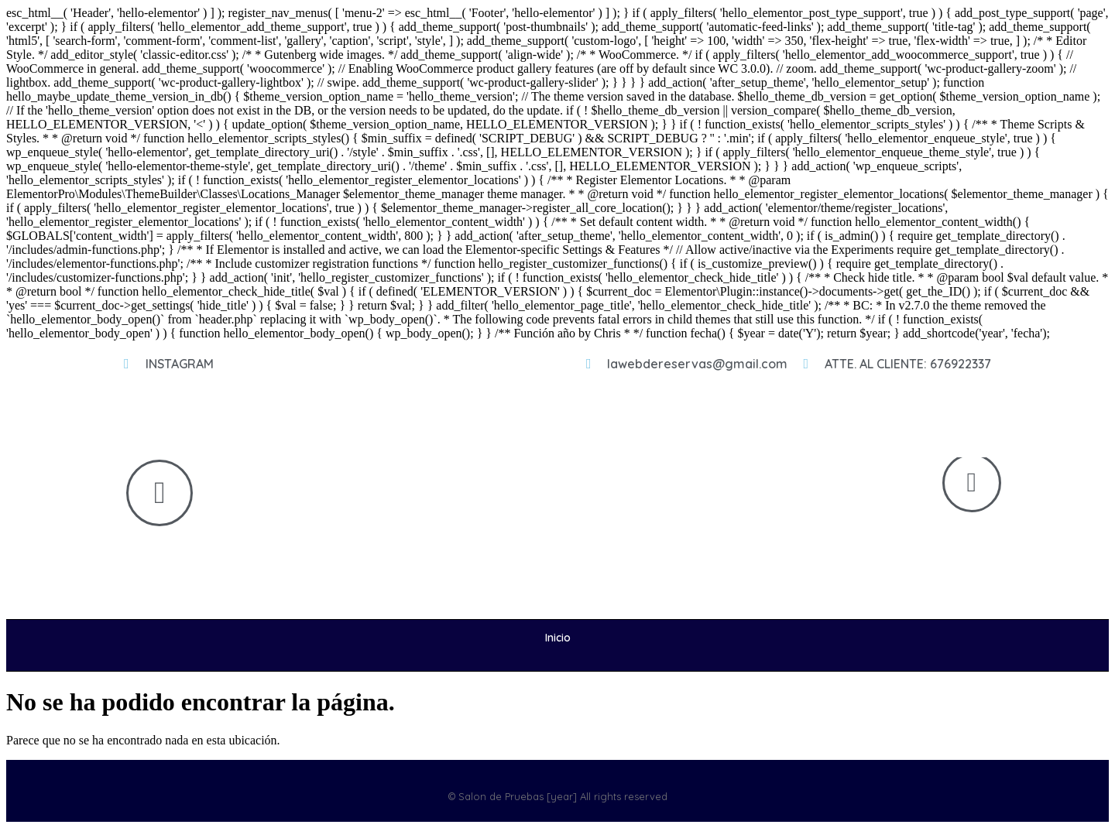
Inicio (558, 638)
